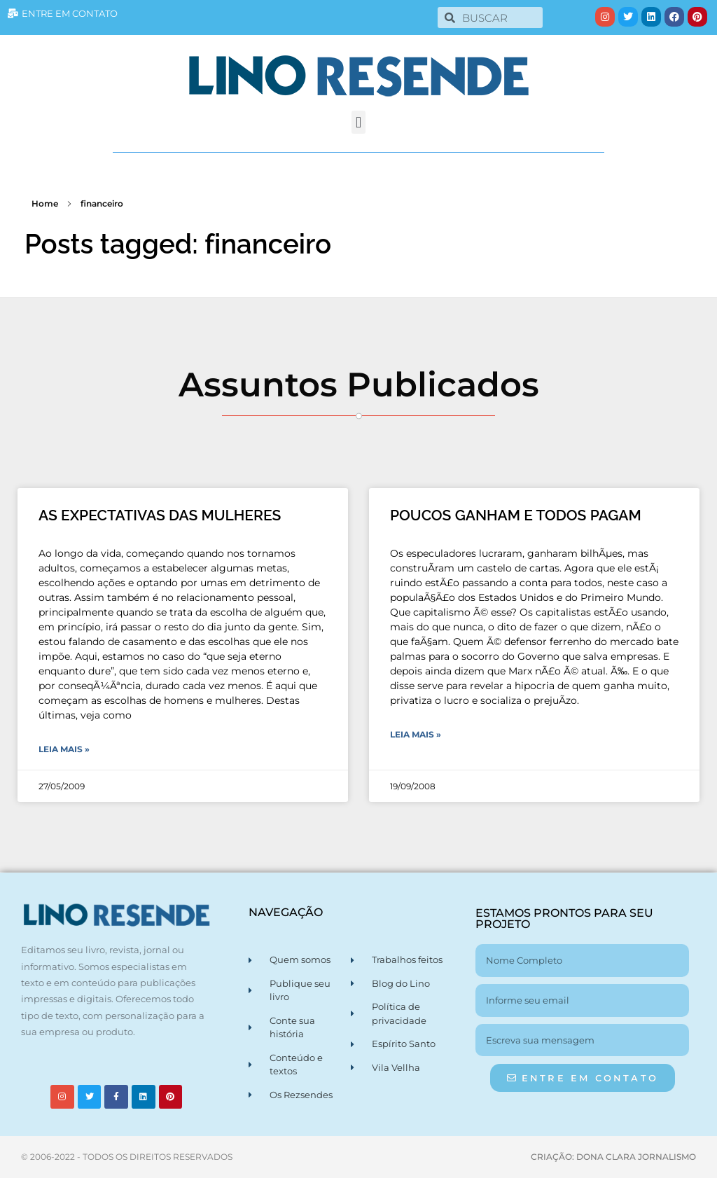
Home (45, 203)
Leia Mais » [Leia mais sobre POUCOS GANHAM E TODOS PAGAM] (415, 734)
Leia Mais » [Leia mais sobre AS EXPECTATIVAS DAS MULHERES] (64, 749)
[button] (358, 122)
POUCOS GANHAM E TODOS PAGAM (515, 515)
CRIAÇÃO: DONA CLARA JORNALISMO (613, 1156)
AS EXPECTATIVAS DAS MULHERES (160, 515)
